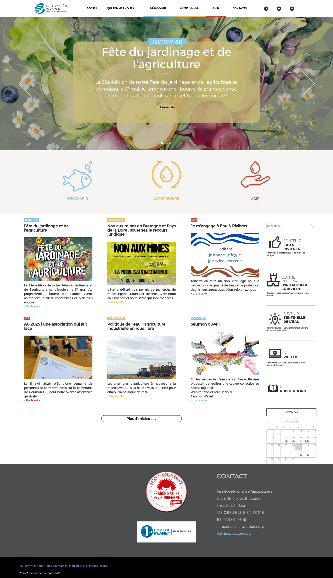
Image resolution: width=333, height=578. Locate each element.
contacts (240, 8)
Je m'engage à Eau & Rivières (219, 226)
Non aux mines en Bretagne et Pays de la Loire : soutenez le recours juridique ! (141, 230)
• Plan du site (76, 565)
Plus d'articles (141, 416)
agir (216, 7)
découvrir (158, 7)
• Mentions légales (96, 565)
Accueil (92, 8)
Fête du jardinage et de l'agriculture (46, 228)
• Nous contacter (56, 565)
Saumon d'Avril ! (206, 324)
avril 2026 (291, 421)
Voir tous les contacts (234, 533)
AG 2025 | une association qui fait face (55, 326)
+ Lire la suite (166, 107)
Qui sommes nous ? (120, 8)
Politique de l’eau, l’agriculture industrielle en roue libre (136, 326)
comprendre (189, 7)
